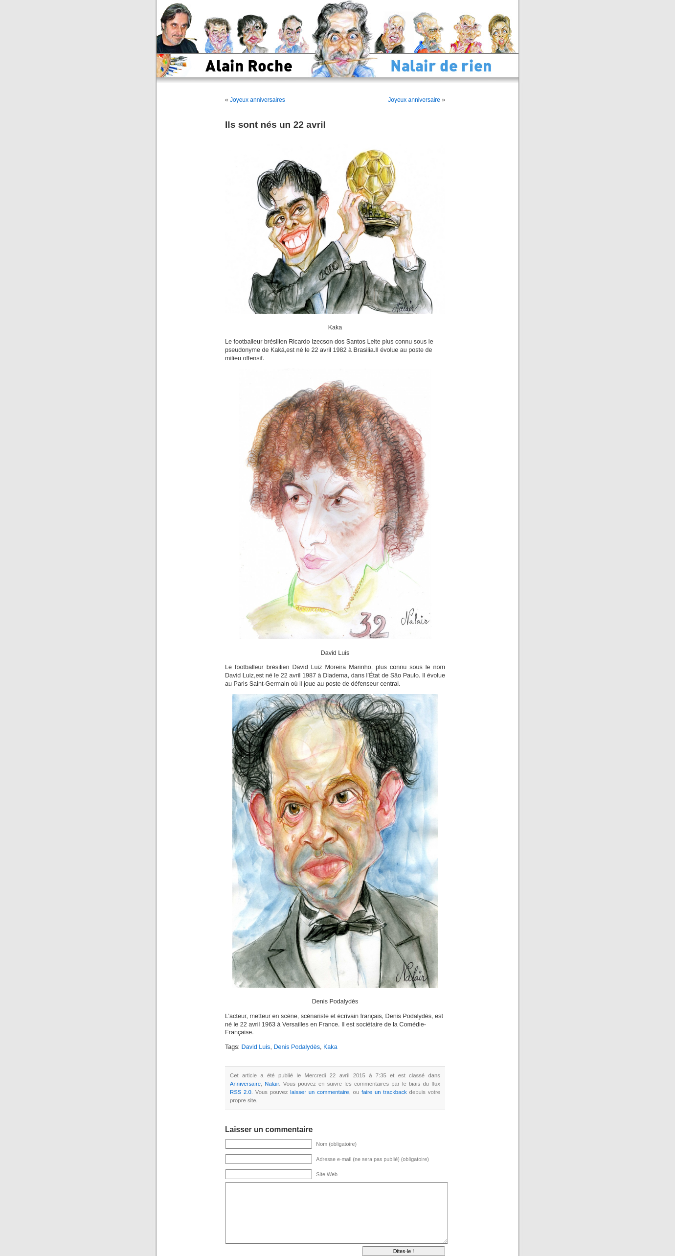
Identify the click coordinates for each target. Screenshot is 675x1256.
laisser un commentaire (319, 1092)
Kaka (330, 1047)
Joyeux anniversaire (414, 99)
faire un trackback (384, 1092)
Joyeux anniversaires (257, 99)
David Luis (256, 1047)
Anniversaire (245, 1084)
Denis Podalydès (296, 1047)
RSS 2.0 (240, 1092)
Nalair (272, 1084)
